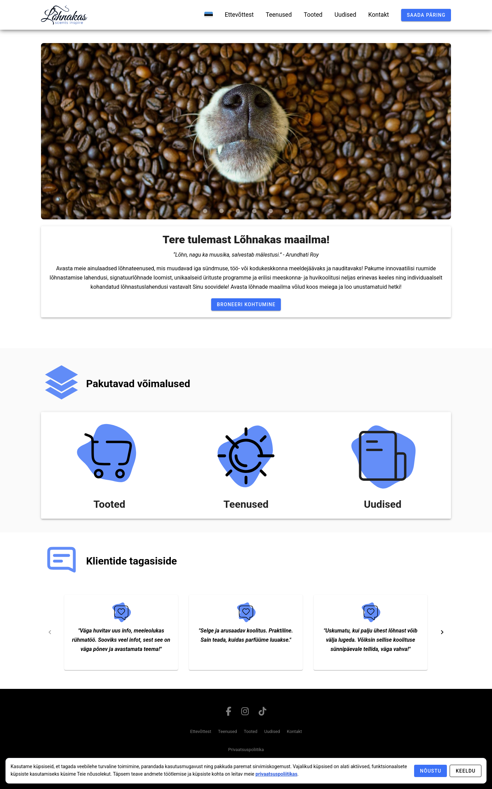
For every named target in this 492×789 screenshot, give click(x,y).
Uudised (272, 731)
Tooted (250, 731)
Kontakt (294, 731)
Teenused (227, 731)
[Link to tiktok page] (262, 713)
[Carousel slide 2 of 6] (221, 210)
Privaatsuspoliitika (246, 749)
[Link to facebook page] (228, 713)
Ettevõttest (200, 731)
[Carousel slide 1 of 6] (205, 210)
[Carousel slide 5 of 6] (270, 210)
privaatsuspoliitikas (277, 774)
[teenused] (279, 14)
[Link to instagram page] (245, 713)
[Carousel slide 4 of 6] (254, 210)
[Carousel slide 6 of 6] (287, 210)
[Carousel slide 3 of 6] (237, 210)
